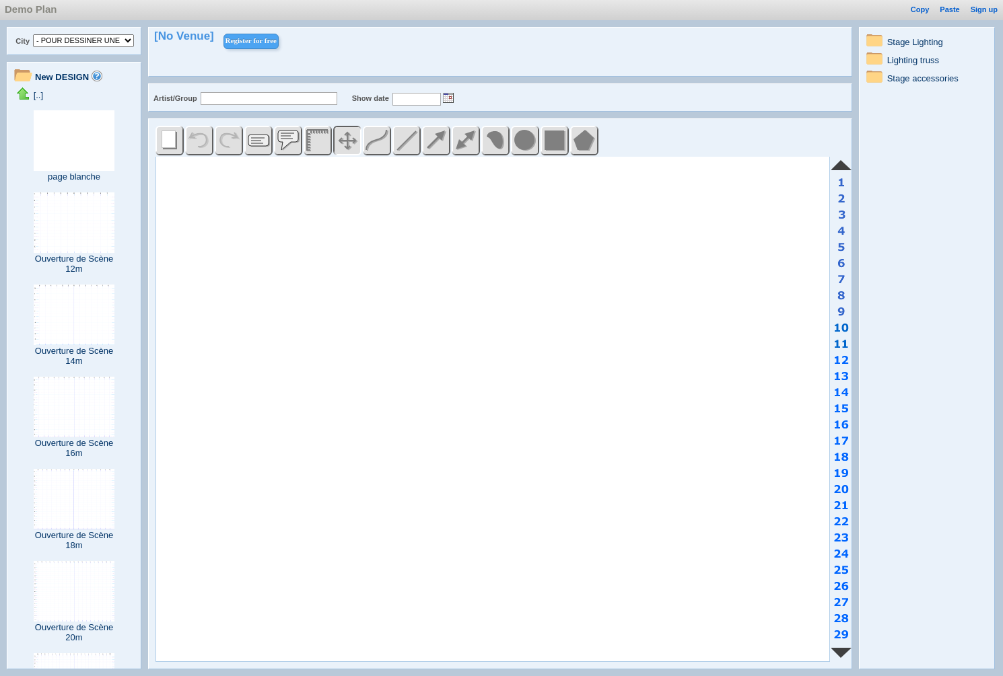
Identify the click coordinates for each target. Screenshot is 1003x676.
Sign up (984, 9)
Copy (920, 9)
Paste (949, 9)
